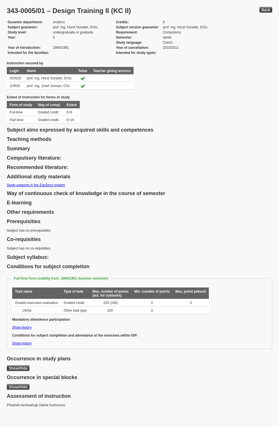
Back (265, 10)
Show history (22, 327)
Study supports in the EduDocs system (36, 185)
